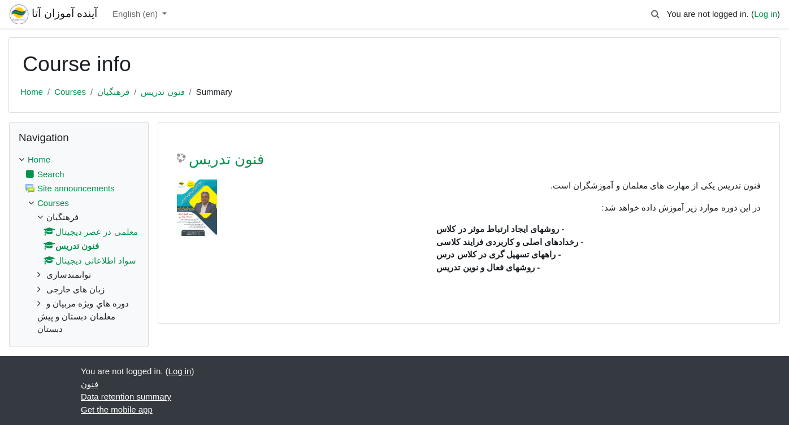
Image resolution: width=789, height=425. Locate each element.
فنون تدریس (162, 92)
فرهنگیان (113, 92)
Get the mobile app (117, 409)
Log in (765, 14)
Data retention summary (126, 396)
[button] (655, 14)
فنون (89, 384)
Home (31, 92)
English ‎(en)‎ (136, 14)
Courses (70, 92)
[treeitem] (79, 245)
